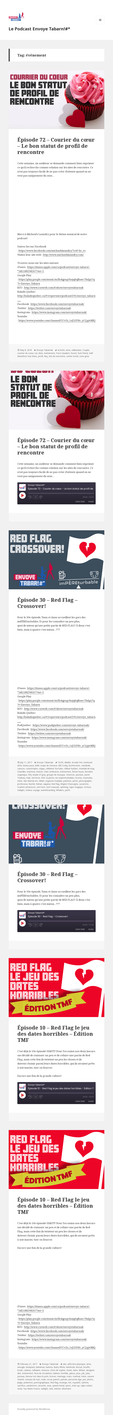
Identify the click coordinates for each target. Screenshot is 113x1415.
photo (90, 1379)
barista (49, 1367)
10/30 (60, 762)
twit (51, 1388)
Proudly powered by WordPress (33, 1409)
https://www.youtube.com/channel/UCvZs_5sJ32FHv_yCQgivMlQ (57, 745)
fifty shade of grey (36, 774)
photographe (85, 780)
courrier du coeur (25, 353)
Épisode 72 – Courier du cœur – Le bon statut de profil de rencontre (56, 145)
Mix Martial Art (31, 780)
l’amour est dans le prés (37, 1376)
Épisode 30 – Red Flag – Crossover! (47, 602)
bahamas (40, 1367)
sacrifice (21, 1385)
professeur (22, 784)
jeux (78, 1373)
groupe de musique (56, 774)
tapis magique (76, 787)
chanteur (31, 771)
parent (56, 1379)
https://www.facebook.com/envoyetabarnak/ (57, 729)
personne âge (75, 1379)
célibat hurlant (71, 768)
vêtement (66, 1388)
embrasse (54, 771)
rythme (85, 1382)
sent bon (41, 787)
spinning (64, 787)
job (82, 1373)
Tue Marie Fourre (31, 1388)
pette (75, 780)
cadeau (27, 1370)
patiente (67, 780)
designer (90, 1370)
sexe (49, 1385)
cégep (42, 768)
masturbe (87, 777)
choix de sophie (57, 1370)
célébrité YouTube (54, 768)
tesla (19, 1388)
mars (69, 1376)
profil (40, 356)
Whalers (60, 790)
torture (87, 787)
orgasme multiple (53, 780)
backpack (30, 1367)
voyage (36, 790)
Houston (70, 774)
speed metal (58, 1385)
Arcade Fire (77, 762)
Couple (86, 350)
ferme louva (78, 771)
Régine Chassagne (69, 784)
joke (88, 1373)
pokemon (28, 1382)
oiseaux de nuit (32, 1379)
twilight (20, 790)
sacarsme (83, 784)
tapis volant (86, 1385)
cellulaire (36, 1370)
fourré (74, 353)
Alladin (67, 762)
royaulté (76, 1382)
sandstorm (31, 1385)
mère (19, 780)
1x (35, 497)
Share (91, 501)
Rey (46, 356)
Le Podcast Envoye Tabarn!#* (39, 29)
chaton (39, 771)
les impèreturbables (64, 777)
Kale (28, 777)
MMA (41, 780)
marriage (61, 1376)
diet (19, 1373)
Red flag (55, 784)
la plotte (50, 777)
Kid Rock (36, 777)
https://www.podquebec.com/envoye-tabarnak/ (61, 725)
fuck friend (83, 353)
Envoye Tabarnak (44, 350)
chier (46, 771)
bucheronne (74, 765)
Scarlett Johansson (26, 787)
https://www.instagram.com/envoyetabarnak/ (59, 737)
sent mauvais (52, 787)
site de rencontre (57, 356)
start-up (76, 1385)
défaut (82, 1370)
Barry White (59, 1367)
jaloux (72, 1373)
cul (36, 353)
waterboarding (48, 790)
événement (49, 353)
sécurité (42, 1385)
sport (68, 1385)
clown (69, 1370)
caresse (21, 768)
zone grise (84, 356)
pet (84, 1379)
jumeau (21, 1376)
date (40, 353)
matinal (76, 1376)
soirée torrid (72, 356)
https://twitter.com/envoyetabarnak (49, 733)
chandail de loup (86, 768)
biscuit (79, 1367)
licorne (78, 777)
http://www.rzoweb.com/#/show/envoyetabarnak (53, 708)
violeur (29, 790)
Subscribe (80, 501)
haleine (56, 1373)
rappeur (46, 784)
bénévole (70, 1367)
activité (61, 350)
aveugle (21, 1367)
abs (64, 1364)
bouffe (86, 1367)
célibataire (76, 350)
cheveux (45, 1370)
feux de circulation (43, 1373)
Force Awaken (63, 353)
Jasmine (79, 774)
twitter (57, 1388)
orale (43, 1379)
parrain (64, 1379)
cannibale (85, 765)
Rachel (32, 784)
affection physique (76, 1364)
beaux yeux (28, 765)
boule (20, 1370)
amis (68, 350)
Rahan (39, 784)
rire (69, 1382)
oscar (49, 1379)
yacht (67, 790)
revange (63, 1382)
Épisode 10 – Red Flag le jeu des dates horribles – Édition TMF (55, 1033)
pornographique (41, 1382)
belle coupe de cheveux (46, 765)
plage (20, 1382)
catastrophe (32, 768)
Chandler (21, 771)
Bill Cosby (63, 765)
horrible (64, 1373)
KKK (43, 777)
